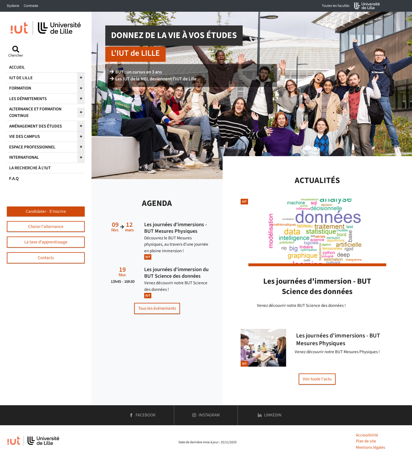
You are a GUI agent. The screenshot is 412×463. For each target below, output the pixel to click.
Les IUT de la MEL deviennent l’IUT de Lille (153, 79)
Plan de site (366, 441)
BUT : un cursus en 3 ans (136, 72)
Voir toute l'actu (317, 379)
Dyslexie (13, 5)
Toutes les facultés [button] (335, 5)
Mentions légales (370, 447)
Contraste (31, 5)
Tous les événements (157, 308)
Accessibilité (367, 435)
